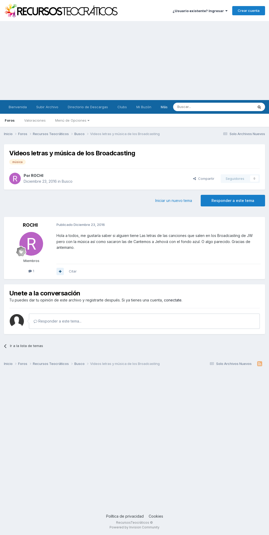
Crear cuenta (249, 10)
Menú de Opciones (72, 120)
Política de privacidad (125, 516)
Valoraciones (35, 120)
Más (164, 107)
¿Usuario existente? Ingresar (200, 11)
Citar (73, 271)
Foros (10, 120)
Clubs (122, 107)
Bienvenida (18, 107)
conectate (173, 300)
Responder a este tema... (57, 321)
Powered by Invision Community (134, 527)
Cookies (156, 516)
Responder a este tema (232, 200)
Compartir (203, 178)
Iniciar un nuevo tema (173, 200)
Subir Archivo (47, 107)
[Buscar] (200, 107)
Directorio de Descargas (88, 107)
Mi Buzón (143, 107)
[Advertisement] (134, 60)
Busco (67, 181)
